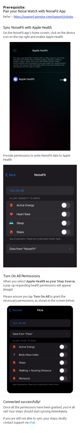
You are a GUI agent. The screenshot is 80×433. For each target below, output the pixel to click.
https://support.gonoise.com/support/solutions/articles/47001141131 (45, 16)
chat (32, 422)
